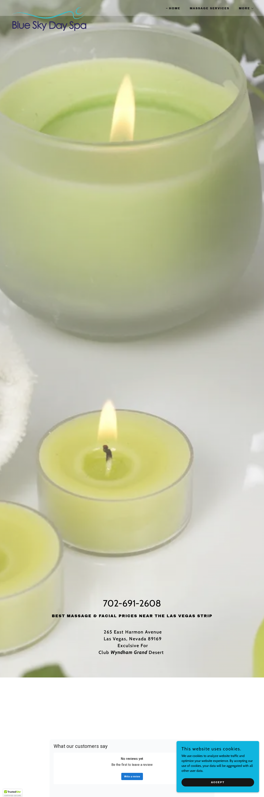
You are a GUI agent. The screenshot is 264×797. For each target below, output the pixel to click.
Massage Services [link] (209, 8)
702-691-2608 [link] (132, 603)
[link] (49, 7)
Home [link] (174, 8)
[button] (245, 8)
